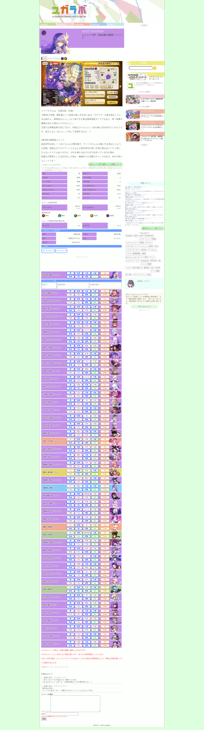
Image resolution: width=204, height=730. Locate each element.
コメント (45, 714)
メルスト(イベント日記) (142, 275)
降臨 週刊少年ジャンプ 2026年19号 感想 (132, 194)
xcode (157, 268)
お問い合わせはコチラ (144, 306)
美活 (136, 236)
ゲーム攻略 (155, 271)
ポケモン (149, 243)
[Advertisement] (83, 264)
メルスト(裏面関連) (133, 254)
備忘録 (146, 268)
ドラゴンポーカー (132, 250)
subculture (79, 25)
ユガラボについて (132, 246)
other (110, 25)
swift (141, 236)
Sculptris (129, 236)
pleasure (61, 25)
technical (95, 25)
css (152, 268)
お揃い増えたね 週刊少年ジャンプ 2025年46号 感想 (134, 218)
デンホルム (152, 250)
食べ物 (128, 275)
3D (159, 261)
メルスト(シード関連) (147, 239)
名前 (43, 717)
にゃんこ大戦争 (147, 246)
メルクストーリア (132, 261)
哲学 (146, 257)
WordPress (149, 236)
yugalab (43, 25)
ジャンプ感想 (146, 264)
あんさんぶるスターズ (134, 257)
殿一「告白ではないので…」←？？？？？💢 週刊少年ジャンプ (137, 202)
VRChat (153, 261)
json (156, 246)
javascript (144, 261)
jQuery (143, 250)
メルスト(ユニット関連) (135, 243)
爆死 (144, 254)
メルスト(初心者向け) (134, 268)
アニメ (152, 257)
